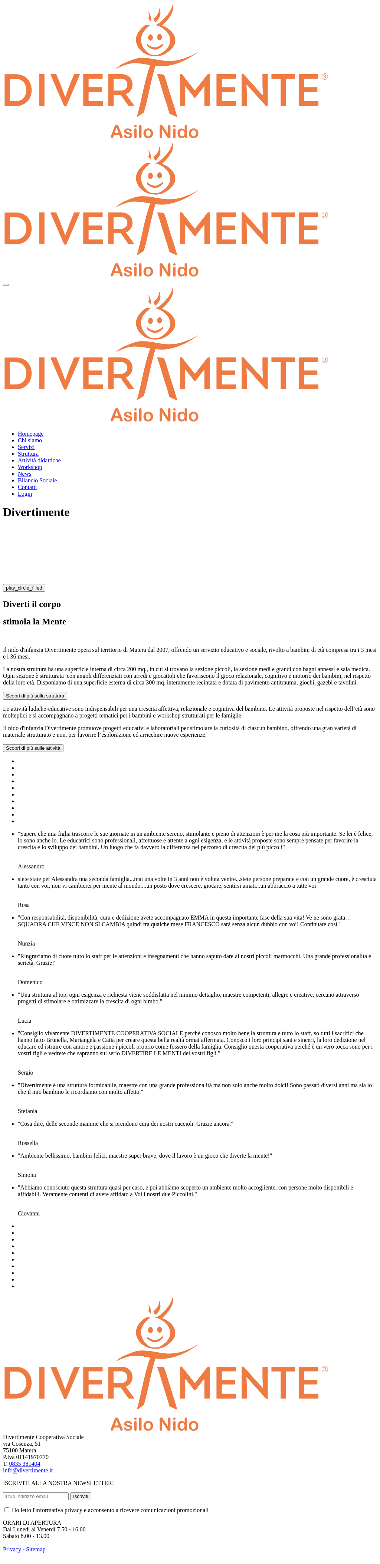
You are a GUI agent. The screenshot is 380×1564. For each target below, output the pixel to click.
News (24, 474)
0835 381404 (24, 1464)
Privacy (12, 1549)
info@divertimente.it (28, 1470)
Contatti (27, 487)
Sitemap (35, 1549)
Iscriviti (80, 1496)
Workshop (30, 467)
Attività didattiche (39, 460)
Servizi (26, 447)
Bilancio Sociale (37, 480)
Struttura (28, 454)
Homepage (30, 433)
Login (25, 494)
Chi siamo (30, 440)
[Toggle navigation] (6, 285)
